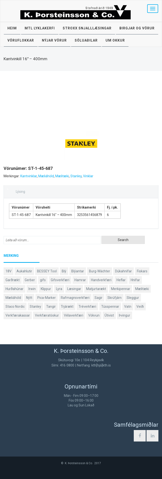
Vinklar (88, 176)
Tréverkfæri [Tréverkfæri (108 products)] (87, 306)
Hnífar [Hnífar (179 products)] (135, 280)
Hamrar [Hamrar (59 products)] (80, 280)
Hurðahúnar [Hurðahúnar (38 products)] (14, 289)
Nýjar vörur (54, 40)
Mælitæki (62, 176)
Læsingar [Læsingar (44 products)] (74, 289)
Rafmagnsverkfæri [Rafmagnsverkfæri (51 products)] (75, 298)
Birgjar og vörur (137, 28)
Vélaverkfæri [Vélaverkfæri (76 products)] (73, 315)
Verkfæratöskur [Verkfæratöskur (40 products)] (47, 315)
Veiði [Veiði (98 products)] (140, 306)
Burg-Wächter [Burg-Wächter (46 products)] (99, 271)
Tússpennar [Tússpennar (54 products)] (110, 306)
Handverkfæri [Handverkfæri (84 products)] (101, 280)
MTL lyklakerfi (40, 28)
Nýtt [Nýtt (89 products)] (29, 298)
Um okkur (115, 40)
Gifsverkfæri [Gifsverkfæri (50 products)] (60, 280)
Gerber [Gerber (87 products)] (30, 280)
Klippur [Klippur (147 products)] (46, 289)
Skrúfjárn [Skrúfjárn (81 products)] (114, 298)
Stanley (76, 176)
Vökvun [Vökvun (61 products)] (94, 315)
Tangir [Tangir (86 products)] (51, 306)
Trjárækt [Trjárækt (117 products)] (67, 306)
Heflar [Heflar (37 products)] (121, 280)
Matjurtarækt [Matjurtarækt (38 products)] (96, 289)
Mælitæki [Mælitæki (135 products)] (142, 289)
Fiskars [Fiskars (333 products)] (142, 271)
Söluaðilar (86, 40)
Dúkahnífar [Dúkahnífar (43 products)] (123, 271)
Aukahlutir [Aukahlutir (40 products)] (24, 271)
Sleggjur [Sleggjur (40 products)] (133, 298)
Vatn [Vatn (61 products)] (127, 306)
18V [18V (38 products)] (8, 271)
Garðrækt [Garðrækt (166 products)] (13, 280)
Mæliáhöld (46, 176)
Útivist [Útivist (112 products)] (109, 315)
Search (123, 240)
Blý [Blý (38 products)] (64, 271)
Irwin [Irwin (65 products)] (32, 289)
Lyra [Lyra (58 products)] (59, 289)
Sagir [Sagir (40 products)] (98, 298)
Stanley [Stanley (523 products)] (35, 306)
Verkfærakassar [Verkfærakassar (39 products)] (18, 315)
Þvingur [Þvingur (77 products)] (124, 315)
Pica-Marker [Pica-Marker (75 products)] (46, 298)
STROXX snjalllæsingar (87, 28)
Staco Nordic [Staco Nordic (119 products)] (15, 306)
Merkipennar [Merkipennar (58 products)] (120, 289)
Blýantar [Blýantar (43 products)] (77, 271)
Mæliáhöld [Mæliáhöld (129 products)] (13, 298)
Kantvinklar (28, 176)
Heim (12, 28)
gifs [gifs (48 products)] (43, 280)
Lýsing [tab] (20, 192)
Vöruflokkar (20, 40)
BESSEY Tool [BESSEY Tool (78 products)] (47, 271)
